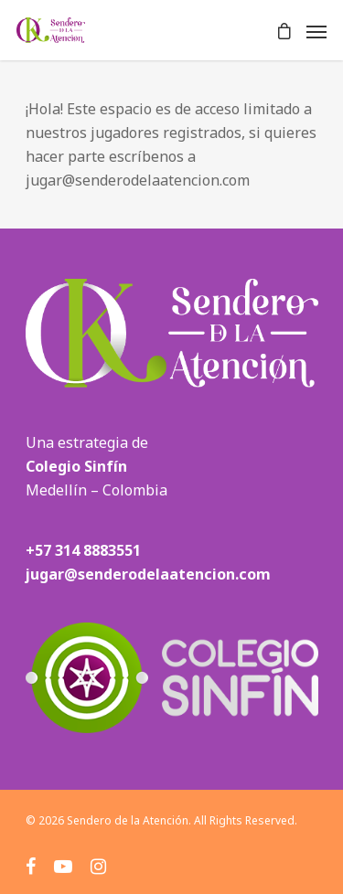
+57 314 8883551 (83, 550)
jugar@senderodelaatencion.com (148, 574)
